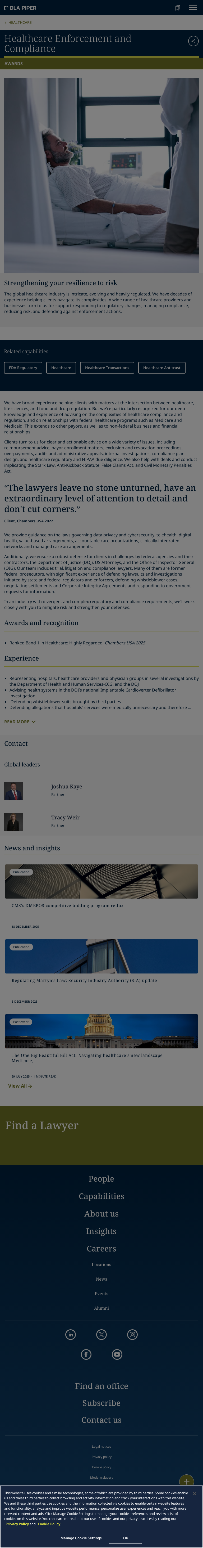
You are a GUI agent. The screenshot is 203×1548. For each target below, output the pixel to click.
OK (125, 1538)
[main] (101, 1516)
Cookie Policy (49, 1524)
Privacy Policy (17, 1524)
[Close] (194, 1494)
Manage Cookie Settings (81, 1538)
